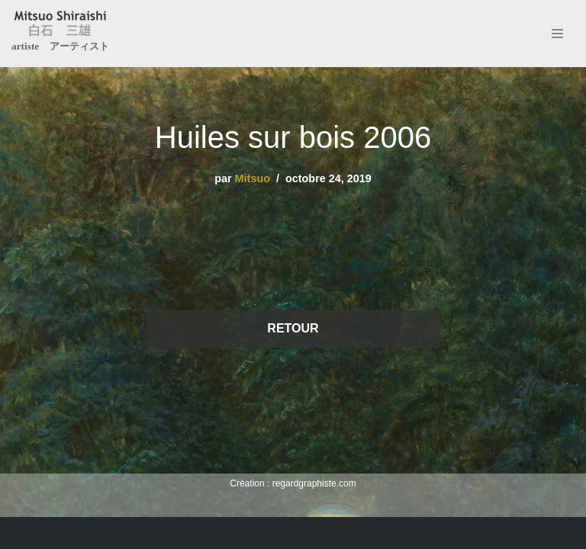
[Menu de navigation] (557, 33)
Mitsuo (252, 178)
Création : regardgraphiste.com (293, 532)
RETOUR (292, 328)
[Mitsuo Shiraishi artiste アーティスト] (60, 33)
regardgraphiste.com (314, 483)
